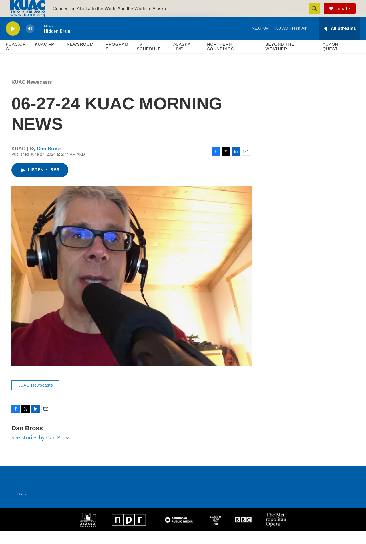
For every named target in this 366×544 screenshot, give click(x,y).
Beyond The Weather (279, 59)
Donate (346, 15)
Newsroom (80, 57)
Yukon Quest (330, 59)
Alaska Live (181, 59)
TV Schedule (149, 59)
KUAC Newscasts (31, 95)
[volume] (30, 41)
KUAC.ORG (16, 59)
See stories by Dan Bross (41, 450)
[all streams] (339, 41)
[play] (12, 41)
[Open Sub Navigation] (39, 66)
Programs (117, 59)
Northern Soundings (220, 59)
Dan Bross (49, 161)
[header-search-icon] (317, 15)
